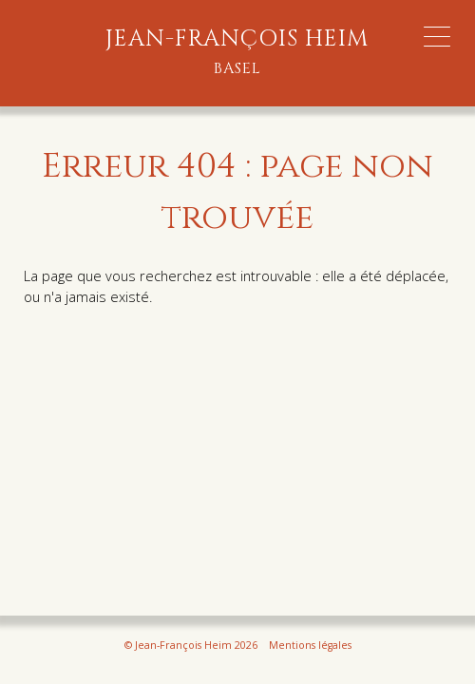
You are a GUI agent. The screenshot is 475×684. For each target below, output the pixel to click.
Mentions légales (310, 645)
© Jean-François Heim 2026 (190, 645)
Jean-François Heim (237, 52)
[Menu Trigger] (437, 37)
